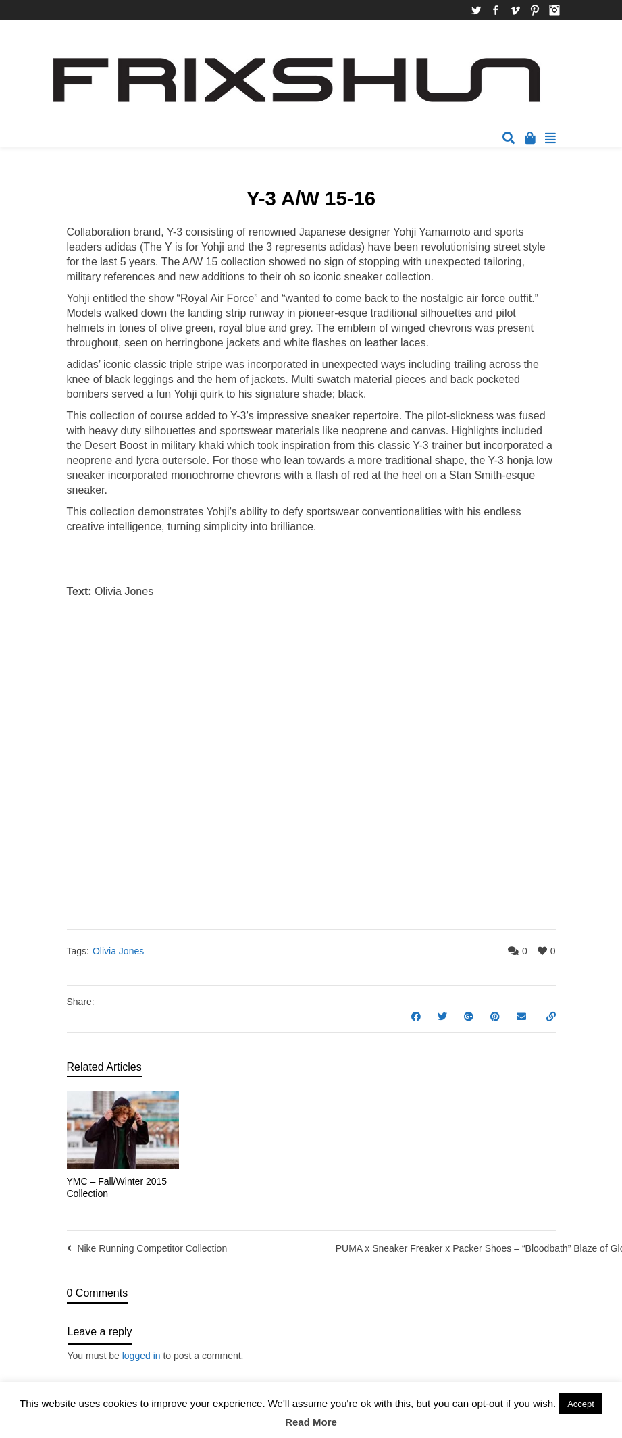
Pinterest (535, 10)
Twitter (476, 10)
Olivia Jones (118, 951)
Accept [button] (580, 1404)
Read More (311, 1422)
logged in (141, 1355)
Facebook (496, 10)
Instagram (554, 10)
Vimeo (515, 10)
